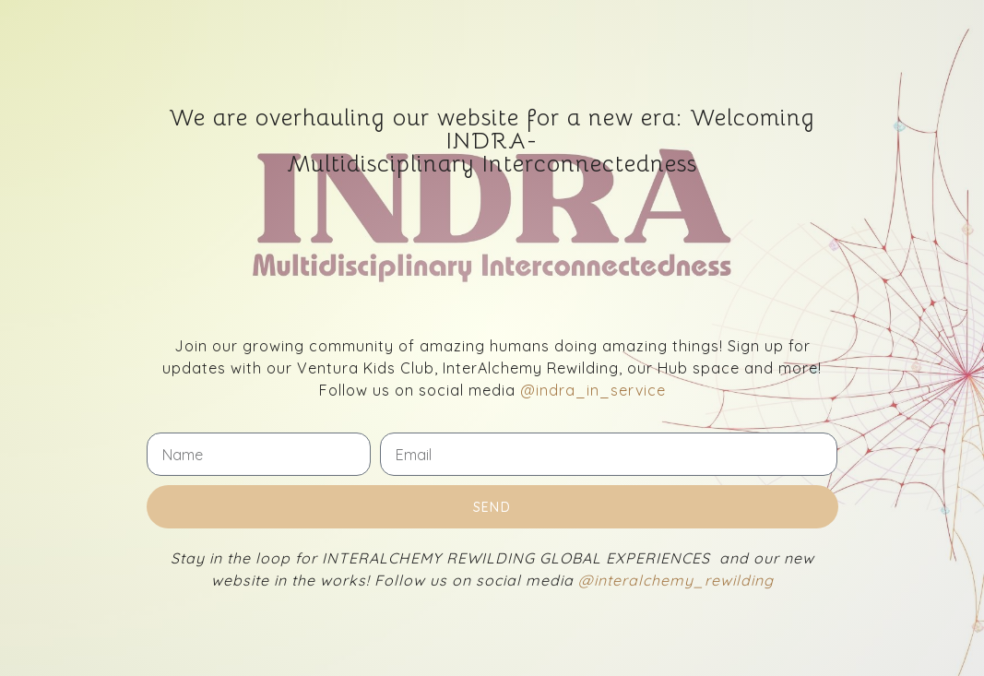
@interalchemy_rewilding (676, 580)
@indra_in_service (593, 390)
